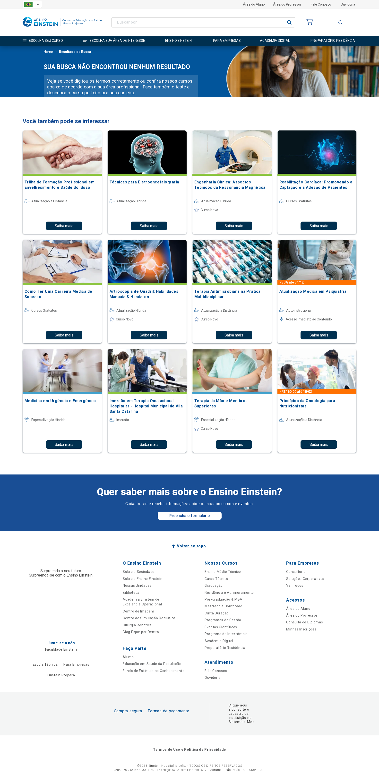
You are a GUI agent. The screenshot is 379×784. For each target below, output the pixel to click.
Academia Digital (219, 641)
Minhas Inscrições (301, 629)
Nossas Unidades (137, 585)
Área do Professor (287, 4)
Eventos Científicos (221, 627)
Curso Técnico (216, 579)
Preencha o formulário (189, 515)
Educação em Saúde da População (152, 664)
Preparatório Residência (225, 648)
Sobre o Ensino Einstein (142, 579)
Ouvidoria (348, 4)
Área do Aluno (254, 4)
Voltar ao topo (191, 546)
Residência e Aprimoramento (229, 592)
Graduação (214, 585)
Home (48, 52)
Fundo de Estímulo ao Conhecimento (153, 671)
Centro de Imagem (138, 611)
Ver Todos (294, 585)
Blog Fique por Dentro (141, 632)
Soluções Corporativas (305, 579)
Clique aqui (238, 705)
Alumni (129, 657)
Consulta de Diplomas (304, 622)
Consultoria (296, 572)
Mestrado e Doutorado (223, 606)
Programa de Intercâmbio (226, 634)
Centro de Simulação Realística (149, 618)
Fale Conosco (321, 4)
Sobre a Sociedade (139, 572)
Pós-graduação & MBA (223, 599)
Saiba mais (64, 226)
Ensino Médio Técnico (223, 572)
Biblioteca (131, 592)
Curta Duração (217, 613)
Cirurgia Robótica (137, 625)
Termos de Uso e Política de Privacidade (189, 749)
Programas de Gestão (223, 620)
